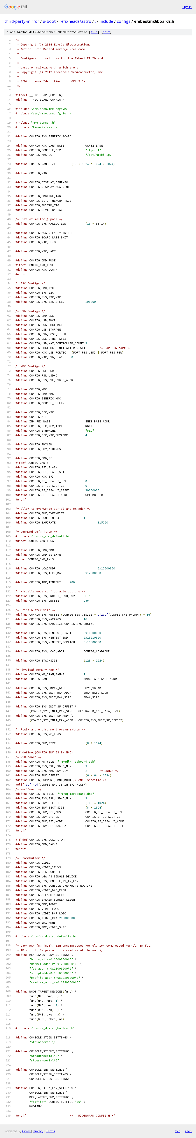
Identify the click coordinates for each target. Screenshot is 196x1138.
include (106, 21)
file (94, 32)
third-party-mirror (21, 21)
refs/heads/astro (75, 21)
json (188, 1131)
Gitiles (26, 1131)
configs (123, 21)
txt (177, 1131)
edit (106, 32)
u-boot (49, 21)
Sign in (187, 7)
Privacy (38, 1131)
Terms (50, 1131)
